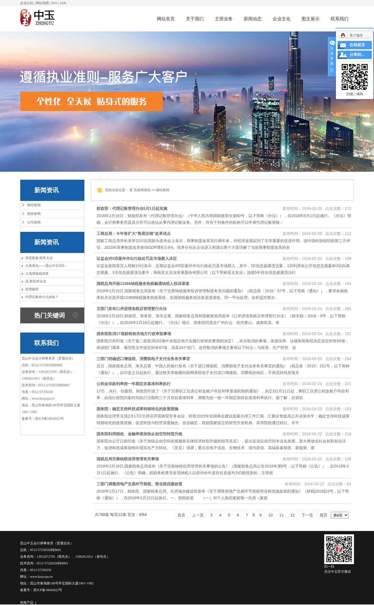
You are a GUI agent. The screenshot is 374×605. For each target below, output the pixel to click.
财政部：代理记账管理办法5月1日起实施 (132, 208)
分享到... (357, 55)
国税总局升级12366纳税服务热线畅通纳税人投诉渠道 (143, 283)
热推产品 (26, 602)
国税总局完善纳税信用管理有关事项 (128, 459)
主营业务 (224, 18)
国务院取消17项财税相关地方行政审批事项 (134, 333)
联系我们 (339, 18)
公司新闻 (34, 222)
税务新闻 (34, 214)
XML (63, 3)
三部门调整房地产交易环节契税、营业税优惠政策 (139, 484)
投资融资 (32, 289)
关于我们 (195, 18)
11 (281, 515)
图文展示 (310, 18)
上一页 (198, 515)
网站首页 (166, 18)
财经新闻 (34, 205)
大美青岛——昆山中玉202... (46, 266)
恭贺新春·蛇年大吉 (39, 258)
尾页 (324, 515)
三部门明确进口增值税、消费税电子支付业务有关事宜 (143, 358)
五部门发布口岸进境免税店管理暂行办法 (132, 308)
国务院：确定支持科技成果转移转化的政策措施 (137, 409)
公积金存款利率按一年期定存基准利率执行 (134, 384)
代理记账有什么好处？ (42, 297)
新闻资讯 (144, 190)
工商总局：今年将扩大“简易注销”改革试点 (134, 233)
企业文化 (282, 18)
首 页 (133, 190)
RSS (54, 3)
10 (270, 515)
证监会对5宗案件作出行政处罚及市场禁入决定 (137, 258)
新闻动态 (253, 18)
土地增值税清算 (37, 274)
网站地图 (42, 3)
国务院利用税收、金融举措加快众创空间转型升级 (139, 434)
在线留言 (357, 45)
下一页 (307, 515)
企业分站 (26, 3)
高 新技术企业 (35, 281)
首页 (181, 515)
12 (292, 515)
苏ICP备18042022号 (49, 418)
